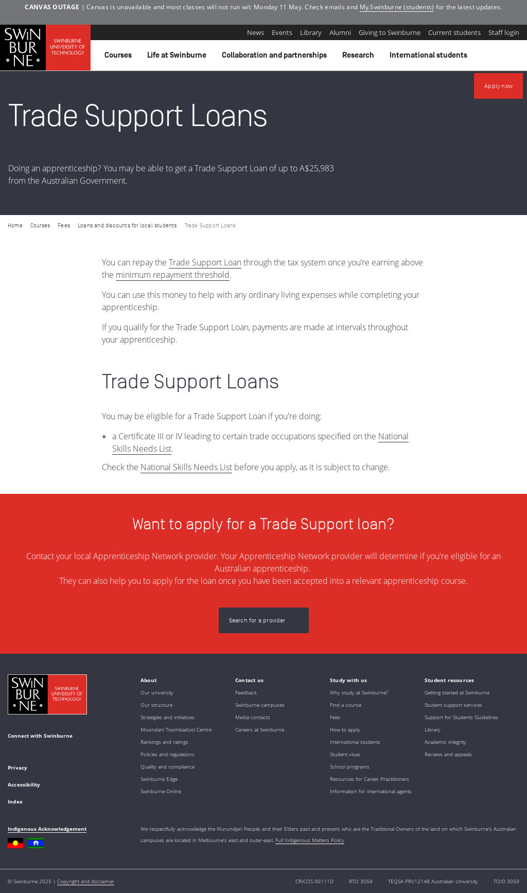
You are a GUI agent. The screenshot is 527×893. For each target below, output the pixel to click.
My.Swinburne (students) (397, 7)
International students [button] (430, 57)
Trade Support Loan (205, 262)
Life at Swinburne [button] (178, 57)
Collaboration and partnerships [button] (276, 57)
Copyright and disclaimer (85, 881)
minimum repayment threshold (173, 274)
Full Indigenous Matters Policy (309, 840)
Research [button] (359, 57)
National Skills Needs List (186, 467)
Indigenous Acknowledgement (47, 828)
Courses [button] (119, 57)
